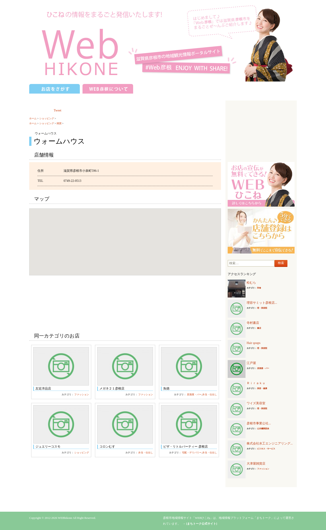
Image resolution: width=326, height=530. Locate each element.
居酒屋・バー (194, 394)
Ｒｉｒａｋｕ (256, 383)
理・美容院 (262, 308)
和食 (259, 288)
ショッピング (46, 118)
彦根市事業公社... (259, 423)
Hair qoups (253, 343)
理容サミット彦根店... (262, 302)
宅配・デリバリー (192, 452)
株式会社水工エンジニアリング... (270, 443)
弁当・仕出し (209, 394)
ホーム (33, 118)
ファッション (81, 394)
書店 (259, 328)
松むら (251, 282)
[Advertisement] (261, 131)
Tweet (57, 110)
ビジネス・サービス (266, 449)
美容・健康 (262, 388)
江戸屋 (251, 363)
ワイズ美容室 (256, 403)
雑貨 (59, 123)
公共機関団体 (263, 428)
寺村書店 (253, 323)
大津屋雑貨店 (256, 463)
